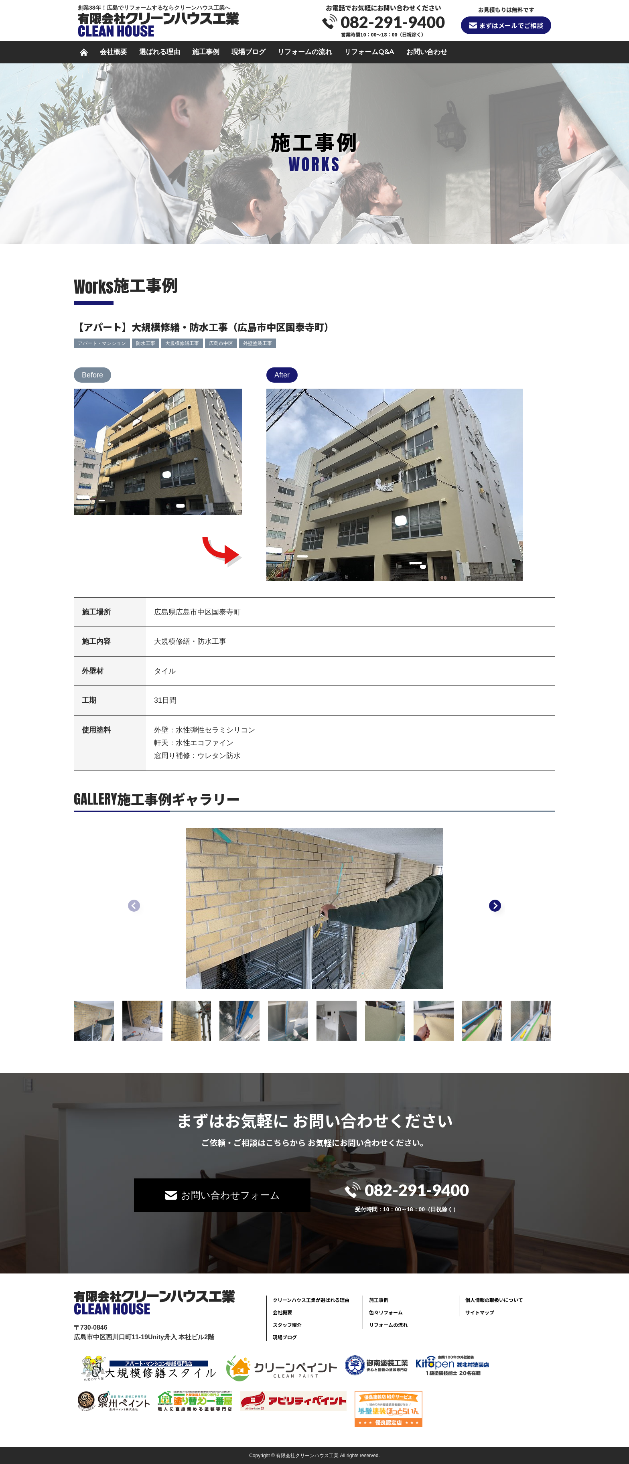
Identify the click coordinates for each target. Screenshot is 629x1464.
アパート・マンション (102, 343)
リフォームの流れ (305, 52)
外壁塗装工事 (257, 343)
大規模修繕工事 (182, 343)
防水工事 (145, 343)
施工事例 (205, 52)
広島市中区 (221, 343)
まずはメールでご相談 (511, 25)
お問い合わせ (426, 52)
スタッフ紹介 (287, 1324)
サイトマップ (479, 1312)
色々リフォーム (386, 1312)
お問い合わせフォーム (230, 1195)
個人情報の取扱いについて (494, 1299)
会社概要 (113, 52)
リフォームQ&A (369, 52)
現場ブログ (248, 52)
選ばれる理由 (159, 52)
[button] (495, 906)
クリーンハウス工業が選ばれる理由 (311, 1299)
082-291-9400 (393, 22)
